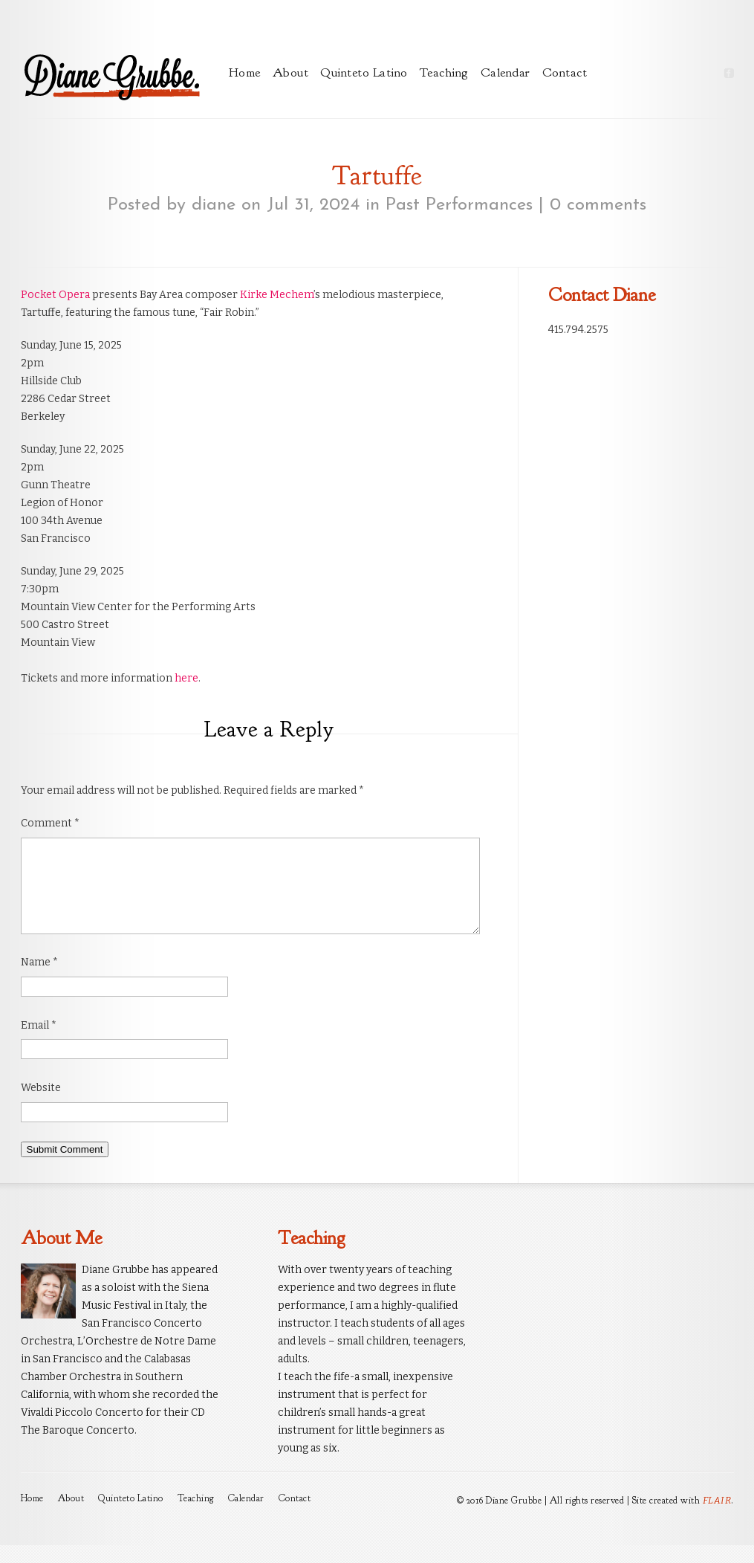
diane (213, 205)
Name (39, 980)
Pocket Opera (55, 294)
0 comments (598, 205)
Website (41, 1105)
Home (245, 72)
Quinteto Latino (364, 72)
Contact (565, 72)
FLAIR (717, 1518)
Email (38, 1043)
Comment (50, 823)
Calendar (505, 72)
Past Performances (459, 205)
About (291, 72)
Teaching (444, 72)
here (186, 678)
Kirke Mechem (276, 294)
